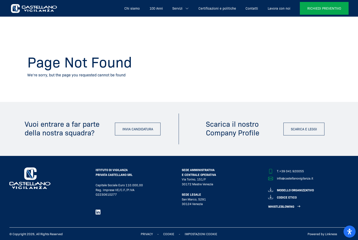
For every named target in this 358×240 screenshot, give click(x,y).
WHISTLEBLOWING (281, 206)
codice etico (282, 196)
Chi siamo (132, 8)
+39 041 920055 (291, 171)
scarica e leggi (304, 129)
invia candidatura (137, 129)
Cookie (168, 234)
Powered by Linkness (322, 234)
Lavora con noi (279, 8)
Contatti (252, 8)
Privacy (147, 234)
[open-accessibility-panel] (350, 232)
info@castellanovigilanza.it (295, 178)
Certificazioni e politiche (217, 8)
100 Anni (156, 8)
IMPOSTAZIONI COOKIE (201, 234)
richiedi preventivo (324, 8)
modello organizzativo (291, 189)
